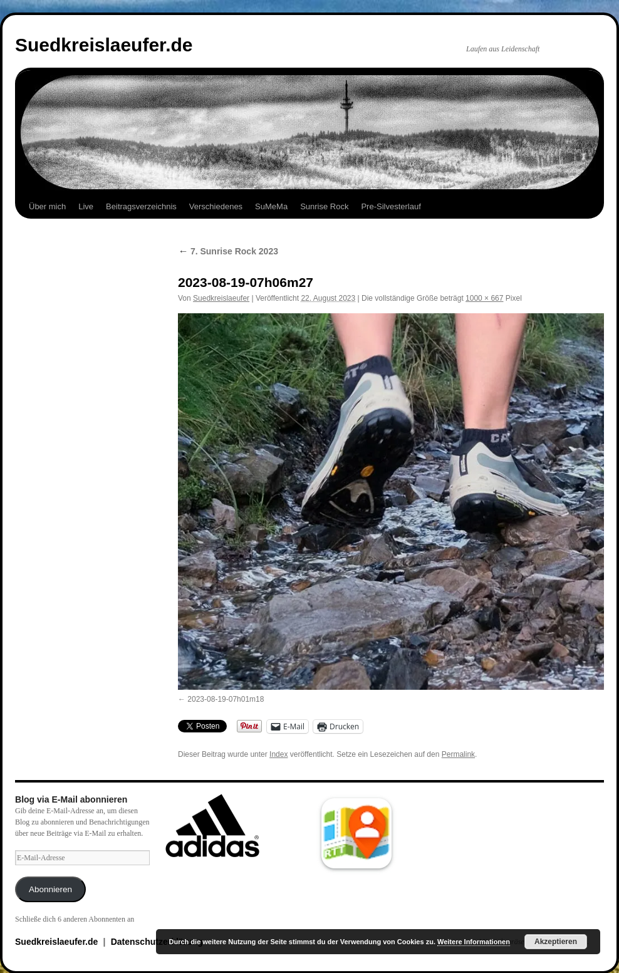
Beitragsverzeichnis (141, 206)
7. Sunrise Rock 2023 (228, 251)
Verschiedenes (215, 206)
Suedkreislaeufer (221, 298)
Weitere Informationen (473, 941)
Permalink (458, 754)
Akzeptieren (555, 941)
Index (278, 754)
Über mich (47, 206)
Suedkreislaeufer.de (103, 44)
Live (85, 206)
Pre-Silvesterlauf (390, 206)
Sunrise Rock (324, 206)
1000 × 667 (484, 298)
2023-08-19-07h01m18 (225, 699)
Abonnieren (50, 889)
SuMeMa (271, 206)
